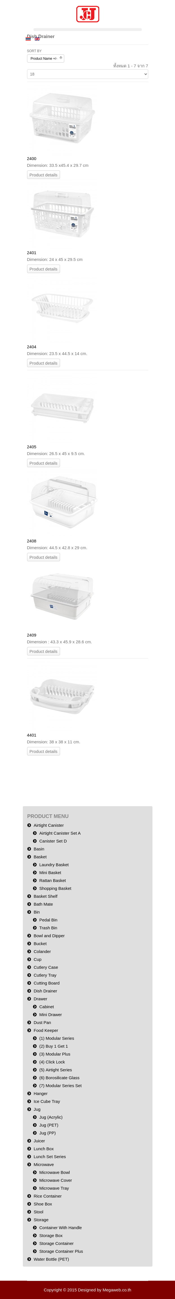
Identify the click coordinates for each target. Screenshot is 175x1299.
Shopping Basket (55, 888)
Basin (39, 848)
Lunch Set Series (50, 1156)
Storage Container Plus (61, 1251)
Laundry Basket (54, 864)
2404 (31, 346)
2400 (31, 158)
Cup (38, 959)
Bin (37, 912)
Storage (41, 1219)
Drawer (40, 998)
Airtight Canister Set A (60, 833)
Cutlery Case (46, 967)
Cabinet (46, 1006)
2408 (31, 540)
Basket (40, 856)
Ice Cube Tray (47, 1101)
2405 (31, 446)
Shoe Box (43, 1204)
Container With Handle (60, 1227)
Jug (37, 1109)
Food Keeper (46, 1030)
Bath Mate (43, 904)
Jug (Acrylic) (51, 1117)
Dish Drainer (45, 990)
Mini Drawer (50, 1014)
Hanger (41, 1093)
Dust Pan (42, 1022)
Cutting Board (47, 983)
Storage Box (51, 1235)
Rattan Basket (52, 880)
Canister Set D (53, 841)
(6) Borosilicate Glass (59, 1077)
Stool (38, 1211)
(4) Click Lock (52, 1061)
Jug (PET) (49, 1125)
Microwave (44, 1164)
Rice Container (48, 1196)
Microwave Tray (54, 1188)
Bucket (40, 943)
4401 (31, 735)
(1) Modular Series (56, 1038)
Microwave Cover (55, 1180)
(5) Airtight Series (55, 1069)
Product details (43, 174)
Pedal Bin (48, 919)
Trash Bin (48, 927)
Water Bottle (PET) (51, 1259)
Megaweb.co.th (117, 1289)
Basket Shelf (45, 896)
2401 (31, 252)
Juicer (39, 1140)
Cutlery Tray (45, 975)
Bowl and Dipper (49, 935)
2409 (31, 635)
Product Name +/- (44, 59)
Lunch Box (44, 1148)
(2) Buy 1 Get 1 (53, 1046)
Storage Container (56, 1243)
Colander (42, 951)
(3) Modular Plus (54, 1054)
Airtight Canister (49, 825)
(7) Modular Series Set (60, 1085)
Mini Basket (50, 872)
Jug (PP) (47, 1132)
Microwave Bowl (54, 1172)
